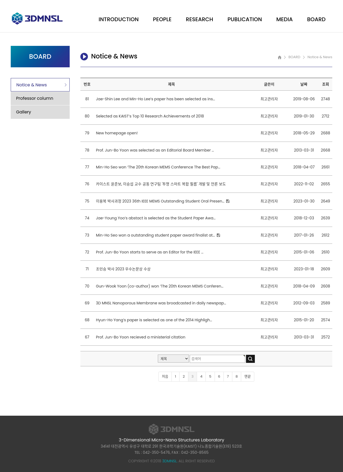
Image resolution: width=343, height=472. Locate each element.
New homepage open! (117, 133)
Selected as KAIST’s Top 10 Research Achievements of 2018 (150, 116)
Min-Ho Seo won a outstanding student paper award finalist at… (156, 235)
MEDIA (284, 19)
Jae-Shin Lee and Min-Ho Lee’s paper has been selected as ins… (155, 99)
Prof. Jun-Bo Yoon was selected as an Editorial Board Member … (155, 150)
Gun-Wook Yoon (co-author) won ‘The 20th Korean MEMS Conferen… (159, 286)
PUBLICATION (245, 19)
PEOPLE (162, 19)
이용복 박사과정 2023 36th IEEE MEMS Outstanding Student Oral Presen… (160, 201)
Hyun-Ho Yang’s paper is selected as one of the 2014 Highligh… (154, 320)
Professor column (34, 98)
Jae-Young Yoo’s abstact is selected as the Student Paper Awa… (155, 218)
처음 (165, 376)
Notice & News (31, 85)
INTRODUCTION (119, 19)
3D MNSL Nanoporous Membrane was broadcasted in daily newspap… (161, 303)
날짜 (303, 84)
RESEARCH (199, 19)
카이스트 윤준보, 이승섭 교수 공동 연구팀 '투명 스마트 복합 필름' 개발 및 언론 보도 (161, 184)
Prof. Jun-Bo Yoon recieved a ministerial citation (140, 337)
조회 (325, 84)
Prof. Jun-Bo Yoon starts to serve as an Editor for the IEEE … (149, 252)
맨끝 (247, 376)
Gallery (23, 112)
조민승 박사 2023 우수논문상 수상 (123, 269)
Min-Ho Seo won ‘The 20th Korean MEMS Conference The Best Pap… (158, 167)
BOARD (316, 19)
